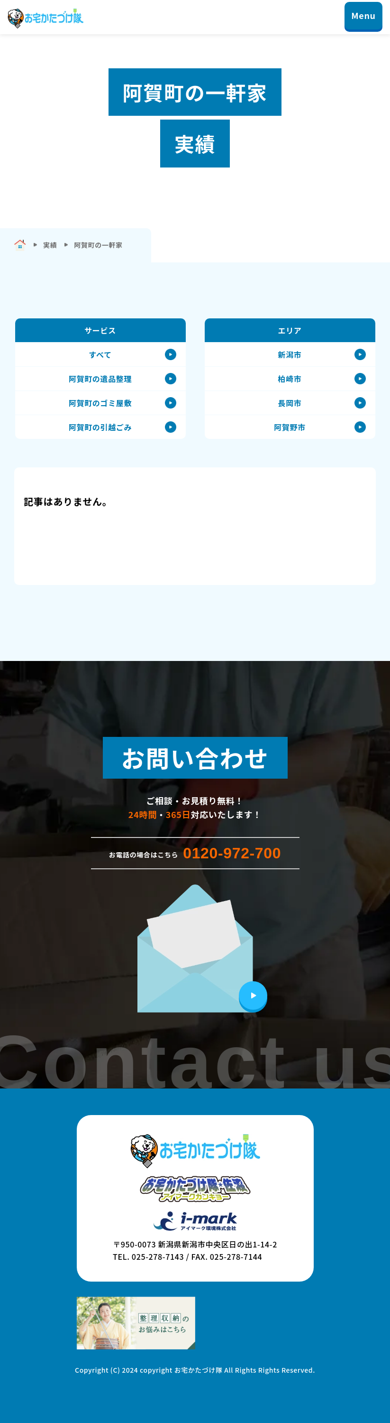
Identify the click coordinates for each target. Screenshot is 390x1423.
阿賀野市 (290, 427)
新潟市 (290, 354)
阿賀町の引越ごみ (100, 427)
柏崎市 (290, 378)
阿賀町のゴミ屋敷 (100, 403)
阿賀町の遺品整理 (100, 378)
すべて (100, 354)
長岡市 (290, 403)
